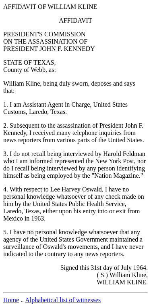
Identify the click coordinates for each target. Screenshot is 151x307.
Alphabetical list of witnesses (63, 299)
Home (11, 299)
